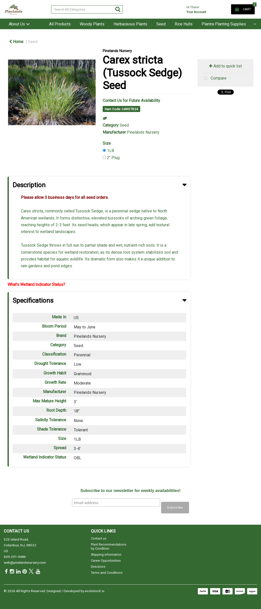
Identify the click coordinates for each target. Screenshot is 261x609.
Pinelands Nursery (117, 51)
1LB (110, 150)
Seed (161, 24)
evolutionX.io (94, 591)
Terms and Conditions (107, 573)
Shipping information (106, 554)
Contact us (98, 538)
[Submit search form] (118, 9)
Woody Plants (92, 24)
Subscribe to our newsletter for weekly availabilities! (130, 490)
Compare (214, 78)
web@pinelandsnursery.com (25, 562)
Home (16, 41)
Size (107, 143)
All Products (60, 24)
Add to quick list (225, 66)
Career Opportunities (106, 560)
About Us (17, 24)
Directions (98, 566)
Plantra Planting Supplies (224, 24)
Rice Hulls (184, 24)
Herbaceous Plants (130, 24)
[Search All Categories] (87, 9)
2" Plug (113, 157)
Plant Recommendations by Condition (108, 546)
